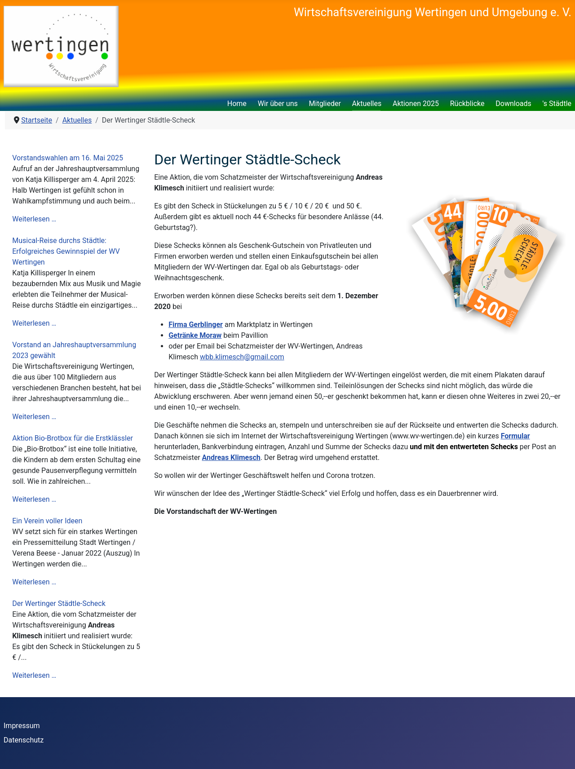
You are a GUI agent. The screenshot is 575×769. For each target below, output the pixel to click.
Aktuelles (367, 103)
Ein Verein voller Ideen (47, 521)
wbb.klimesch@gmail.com (242, 357)
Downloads (513, 103)
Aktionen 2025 (416, 103)
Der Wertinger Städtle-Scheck (59, 603)
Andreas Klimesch (231, 457)
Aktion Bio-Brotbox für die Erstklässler (72, 438)
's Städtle (557, 103)
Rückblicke (467, 103)
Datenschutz (24, 740)
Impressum (22, 725)
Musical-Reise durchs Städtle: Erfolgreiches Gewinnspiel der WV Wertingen (65, 251)
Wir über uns (278, 103)
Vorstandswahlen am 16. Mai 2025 (67, 158)
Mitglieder (325, 103)
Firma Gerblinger (195, 324)
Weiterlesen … (34, 219)
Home (237, 103)
